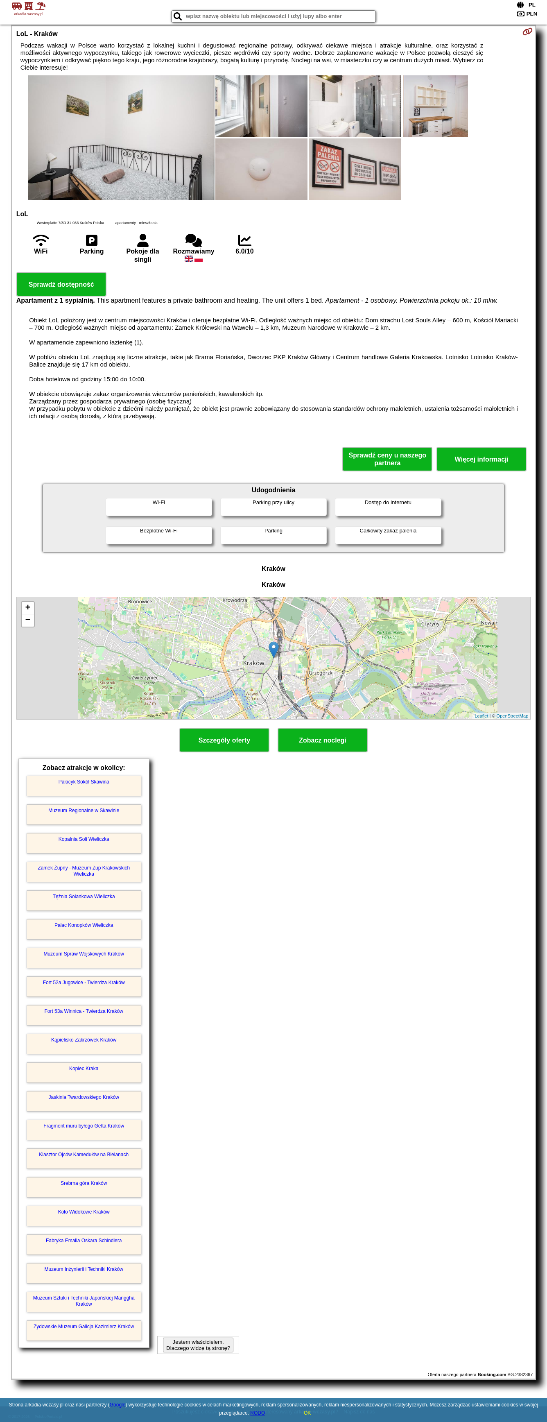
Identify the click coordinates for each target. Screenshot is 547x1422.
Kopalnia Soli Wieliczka (84, 839)
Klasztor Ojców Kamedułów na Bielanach (84, 1154)
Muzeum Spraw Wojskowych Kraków (83, 954)
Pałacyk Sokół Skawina (84, 782)
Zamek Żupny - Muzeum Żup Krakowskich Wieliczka (84, 870)
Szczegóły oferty (224, 740)
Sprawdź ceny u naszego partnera (387, 459)
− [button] (28, 620)
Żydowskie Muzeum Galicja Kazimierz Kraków (84, 1326)
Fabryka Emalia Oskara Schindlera (84, 1240)
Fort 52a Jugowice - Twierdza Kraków (84, 982)
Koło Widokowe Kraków (84, 1212)
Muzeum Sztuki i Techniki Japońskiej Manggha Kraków (84, 1301)
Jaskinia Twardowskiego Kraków (83, 1097)
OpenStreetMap (513, 715)
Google (118, 1405)
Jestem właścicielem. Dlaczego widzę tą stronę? (198, 1345)
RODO (257, 1413)
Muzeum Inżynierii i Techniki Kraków (83, 1269)
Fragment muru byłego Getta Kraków (83, 1126)
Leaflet (481, 715)
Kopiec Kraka (83, 1068)
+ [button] (28, 608)
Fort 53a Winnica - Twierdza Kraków (83, 1011)
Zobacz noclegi (322, 740)
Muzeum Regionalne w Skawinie (83, 810)
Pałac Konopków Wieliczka (83, 925)
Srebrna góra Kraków (84, 1183)
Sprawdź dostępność (61, 284)
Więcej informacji (482, 459)
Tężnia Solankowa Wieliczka (84, 896)
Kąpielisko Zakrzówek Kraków (83, 1040)
